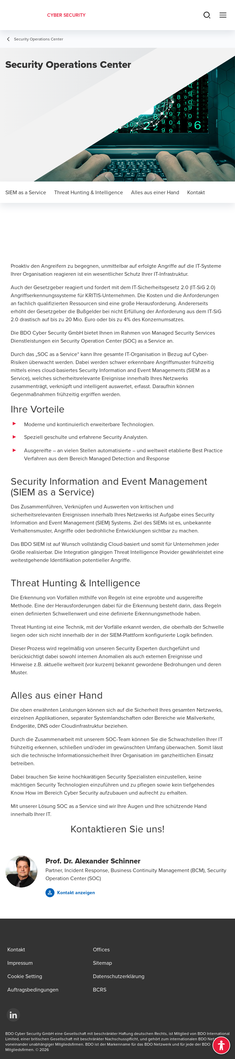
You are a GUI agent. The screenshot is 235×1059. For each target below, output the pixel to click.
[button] (70, 892)
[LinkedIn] (13, 1015)
